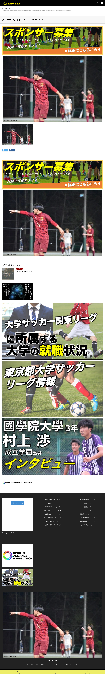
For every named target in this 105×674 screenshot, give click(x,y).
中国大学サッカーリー (87, 517)
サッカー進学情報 (39, 664)
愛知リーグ (87, 507)
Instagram (56, 660)
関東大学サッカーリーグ (52, 507)
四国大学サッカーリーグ (87, 521)
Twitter (49, 660)
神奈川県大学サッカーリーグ (52, 517)
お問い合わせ (73, 664)
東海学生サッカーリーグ (87, 499)
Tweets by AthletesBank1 (8, 533)
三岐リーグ (87, 510)
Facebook (52, 660)
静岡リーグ (87, 503)
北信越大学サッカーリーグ (52, 525)
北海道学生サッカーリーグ (52, 499)
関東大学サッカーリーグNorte (52, 510)
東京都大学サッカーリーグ (52, 514)
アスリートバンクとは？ (61, 664)
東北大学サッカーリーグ (52, 503)
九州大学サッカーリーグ (87, 525)
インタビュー (49, 664)
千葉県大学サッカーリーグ (52, 521)
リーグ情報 (30, 664)
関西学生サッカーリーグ (87, 514)
